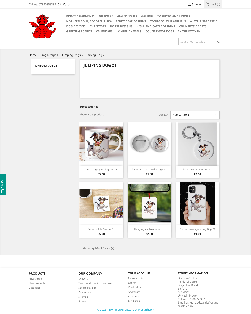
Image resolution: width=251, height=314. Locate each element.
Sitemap (83, 296)
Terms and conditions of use (95, 283)
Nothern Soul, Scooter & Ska (89, 21)
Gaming (147, 16)
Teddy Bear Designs (131, 21)
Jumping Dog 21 (46, 65)
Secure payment (87, 287)
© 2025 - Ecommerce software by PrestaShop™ (125, 309)
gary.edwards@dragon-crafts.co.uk (199, 304)
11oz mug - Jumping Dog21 (101, 169)
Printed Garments (80, 16)
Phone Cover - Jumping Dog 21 (197, 229)
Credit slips (134, 287)
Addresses (134, 291)
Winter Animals (129, 31)
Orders (132, 282)
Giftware (106, 16)
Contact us (84, 292)
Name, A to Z (195, 115)
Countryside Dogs (160, 31)
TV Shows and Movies (173, 16)
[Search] (200, 41)
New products (37, 283)
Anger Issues (127, 16)
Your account (139, 273)
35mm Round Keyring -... (197, 169)
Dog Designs (76, 26)
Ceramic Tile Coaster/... (101, 229)
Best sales (34, 287)
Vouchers (133, 296)
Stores (82, 301)
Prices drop (35, 278)
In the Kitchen (189, 31)
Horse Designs (121, 26)
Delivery (83, 278)
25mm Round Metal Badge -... (149, 169)
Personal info (135, 278)
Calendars (104, 31)
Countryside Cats (192, 26)
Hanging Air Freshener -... (149, 229)
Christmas (98, 26)
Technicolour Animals (168, 21)
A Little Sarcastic (203, 21)
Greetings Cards (79, 31)
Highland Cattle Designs (155, 26)
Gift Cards (64, 4)
